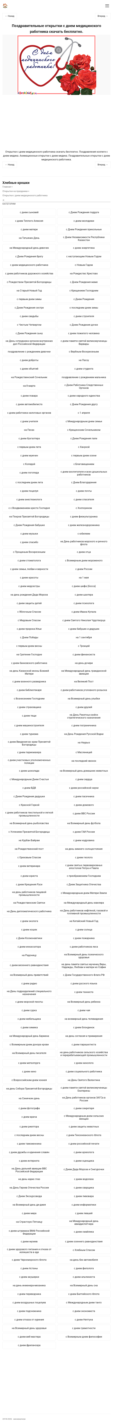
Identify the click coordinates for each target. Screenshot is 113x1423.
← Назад (9, 16)
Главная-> (7, 187)
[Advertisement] (56, 122)
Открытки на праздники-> (15, 191)
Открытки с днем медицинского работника (25, 195)
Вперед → (103, 16)
